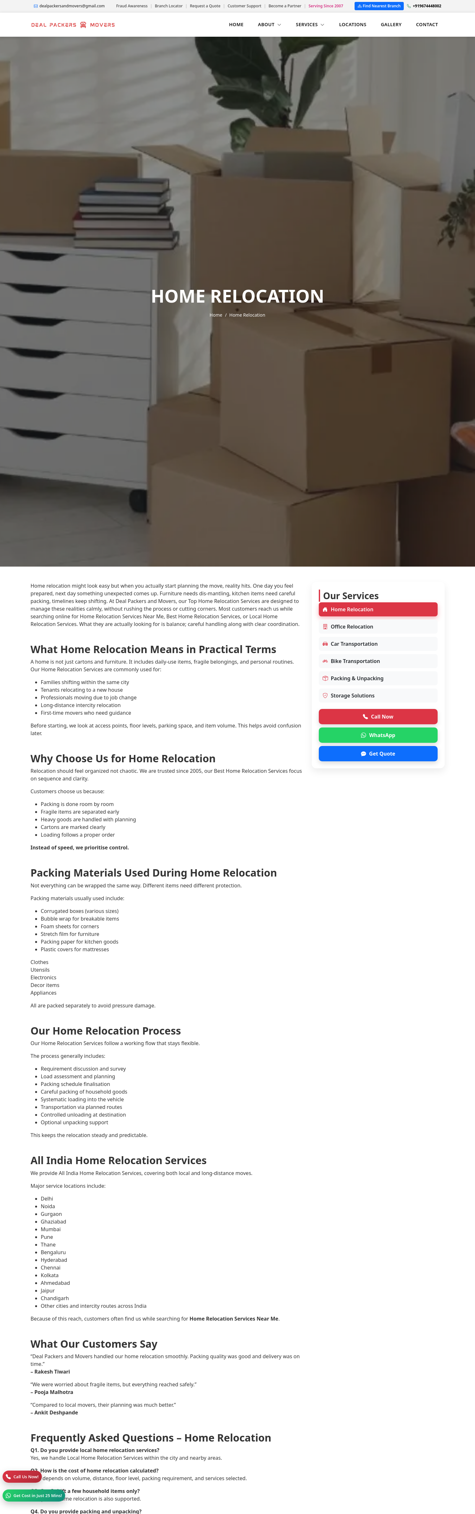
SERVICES (310, 24)
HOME (236, 24)
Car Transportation (350, 644)
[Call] (22, 1477)
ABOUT (270, 24)
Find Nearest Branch (379, 6)
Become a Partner (285, 6)
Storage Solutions (349, 695)
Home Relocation (348, 609)
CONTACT (427, 24)
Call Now (378, 716)
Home (216, 315)
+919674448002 (424, 6)
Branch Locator (169, 6)
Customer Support (244, 6)
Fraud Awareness (132, 6)
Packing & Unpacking (353, 678)
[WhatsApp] (34, 1495)
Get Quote (378, 753)
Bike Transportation (351, 661)
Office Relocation (348, 626)
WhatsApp (378, 735)
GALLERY (391, 24)
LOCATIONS (352, 24)
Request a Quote (205, 6)
